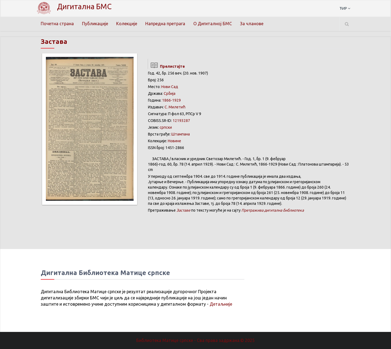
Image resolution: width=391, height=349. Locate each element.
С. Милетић (175, 107)
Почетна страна (57, 23)
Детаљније (221, 304)
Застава (54, 41)
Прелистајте (166, 66)
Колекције (126, 23)
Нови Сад (169, 87)
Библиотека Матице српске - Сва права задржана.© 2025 (195, 340)
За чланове (251, 23)
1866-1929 (171, 100)
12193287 (181, 120)
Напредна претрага (165, 23)
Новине (174, 141)
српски (166, 127)
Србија (169, 93)
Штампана (180, 134)
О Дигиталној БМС (212, 23)
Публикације (95, 23)
